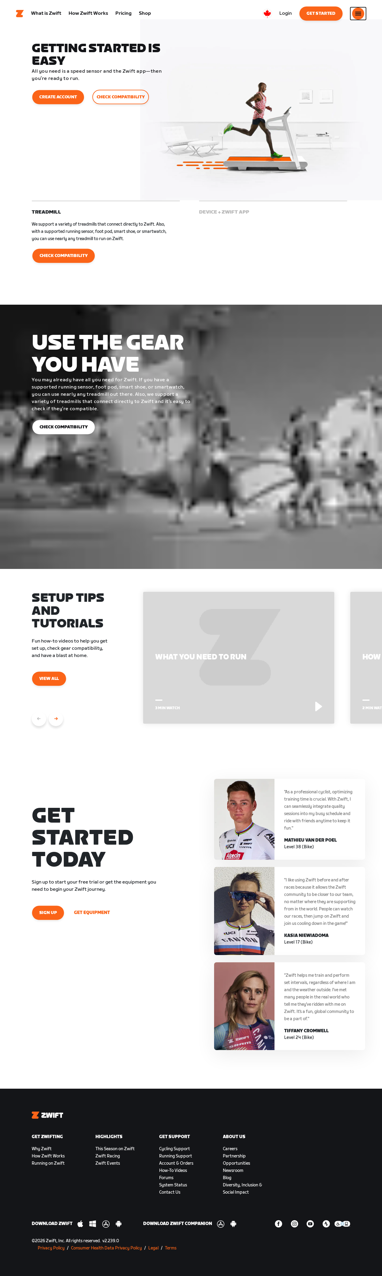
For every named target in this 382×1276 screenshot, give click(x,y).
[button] (106, 240)
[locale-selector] (267, 13)
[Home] (20, 13)
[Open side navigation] (358, 13)
